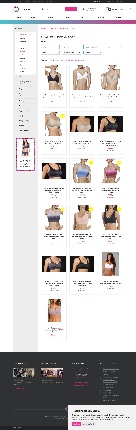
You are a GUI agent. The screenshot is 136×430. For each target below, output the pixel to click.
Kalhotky (22, 77)
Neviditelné (22, 58)
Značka (87, 52)
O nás (19, 2)
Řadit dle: (44, 60)
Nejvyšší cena (79, 60)
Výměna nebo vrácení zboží (111, 377)
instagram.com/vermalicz (82, 385)
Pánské (33, 17)
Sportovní (22, 51)
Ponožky (21, 126)
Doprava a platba (108, 387)
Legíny (21, 116)
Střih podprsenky (69, 52)
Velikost (66, 47)
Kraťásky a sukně (24, 131)
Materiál (45, 52)
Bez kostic (22, 45)
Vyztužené (22, 38)
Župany (21, 101)
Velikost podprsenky (91, 47)
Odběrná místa (107, 390)
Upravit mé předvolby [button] (89, 424)
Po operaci (22, 68)
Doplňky (67, 17)
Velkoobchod (50, 2)
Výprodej (101, 17)
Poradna (27, 2)
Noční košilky (23, 106)
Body (20, 89)
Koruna (97, 1)
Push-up (21, 48)
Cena (44, 47)
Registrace (120, 2)
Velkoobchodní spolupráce (111, 369)
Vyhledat (71, 9)
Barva (108, 47)
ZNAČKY (83, 17)
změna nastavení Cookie (110, 400)
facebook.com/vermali (81, 382)
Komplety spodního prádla (25, 83)
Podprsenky (23, 34)
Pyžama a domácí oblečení (24, 95)
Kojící (20, 65)
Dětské (50, 17)
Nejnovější (60, 60)
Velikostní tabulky (38, 2)
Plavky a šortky (24, 121)
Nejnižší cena (69, 60)
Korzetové (22, 55)
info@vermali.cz (80, 378)
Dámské (18, 17)
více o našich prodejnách (21, 388)
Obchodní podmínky (109, 371)
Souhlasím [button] (76, 424)
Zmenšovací (22, 61)
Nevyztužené (23, 41)
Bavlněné (21, 71)
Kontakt (118, 17)
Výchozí (52, 60)
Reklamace (106, 374)
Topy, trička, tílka (24, 111)
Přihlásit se (110, 2)
